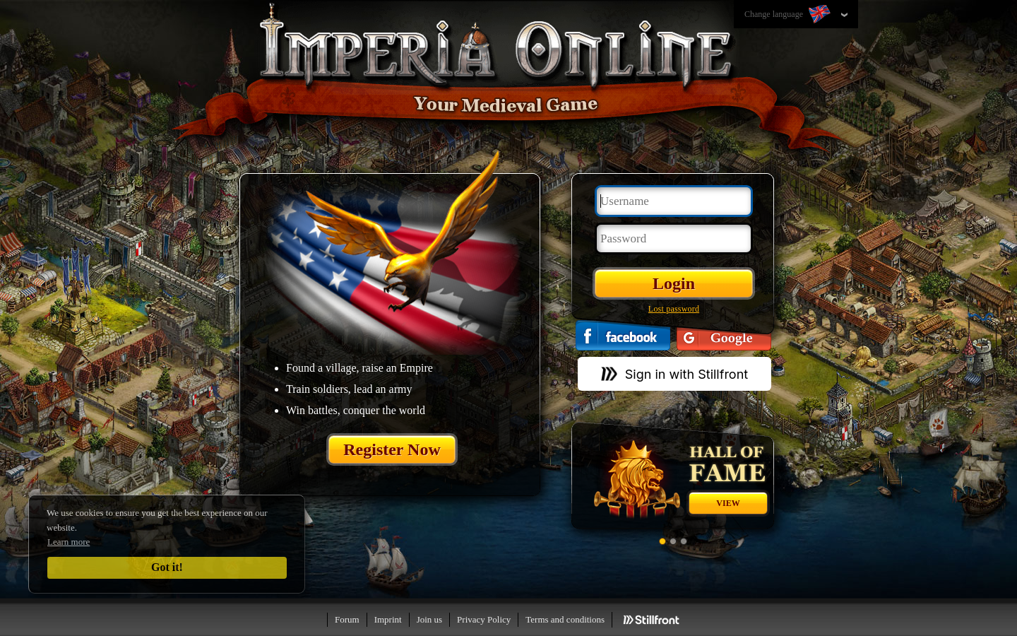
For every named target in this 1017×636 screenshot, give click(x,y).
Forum (347, 619)
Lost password (673, 309)
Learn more (68, 541)
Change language (788, 15)
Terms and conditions (565, 619)
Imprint (388, 619)
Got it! (167, 567)
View (727, 503)
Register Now (392, 449)
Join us (429, 619)
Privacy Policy (484, 619)
